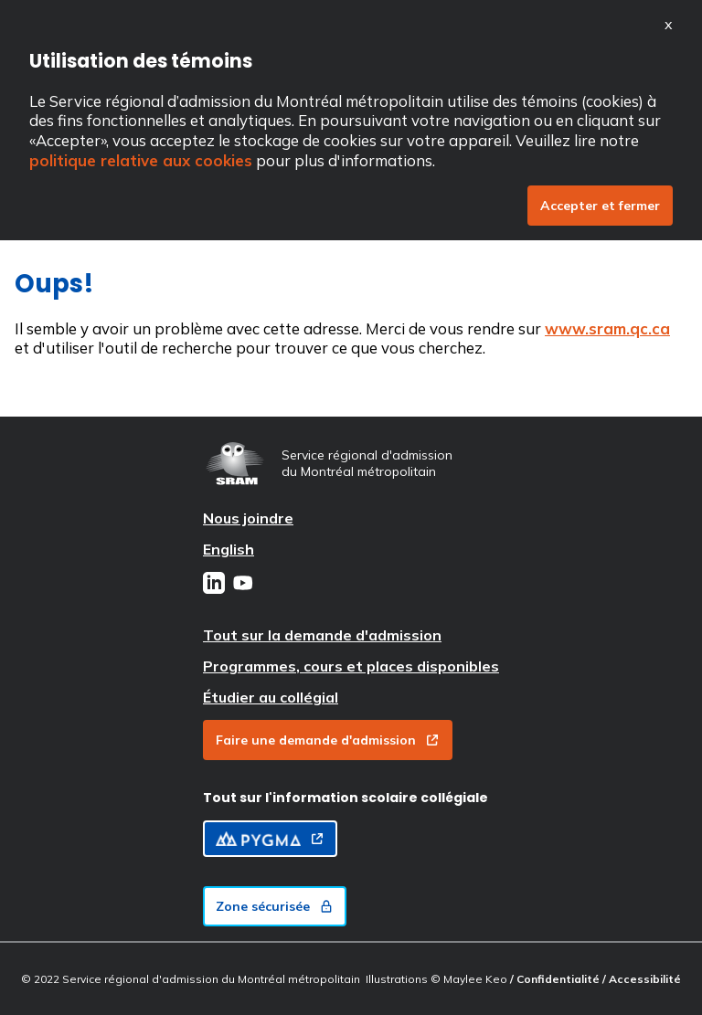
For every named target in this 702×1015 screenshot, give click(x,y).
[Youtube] (243, 584)
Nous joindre (248, 518)
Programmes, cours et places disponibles (351, 666)
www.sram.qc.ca (607, 328)
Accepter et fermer (600, 205)
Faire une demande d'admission (328, 740)
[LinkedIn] (214, 584)
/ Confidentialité (556, 979)
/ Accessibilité (641, 979)
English (228, 549)
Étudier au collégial (270, 697)
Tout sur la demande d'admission (322, 635)
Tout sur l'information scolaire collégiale (345, 797)
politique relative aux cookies (140, 160)
